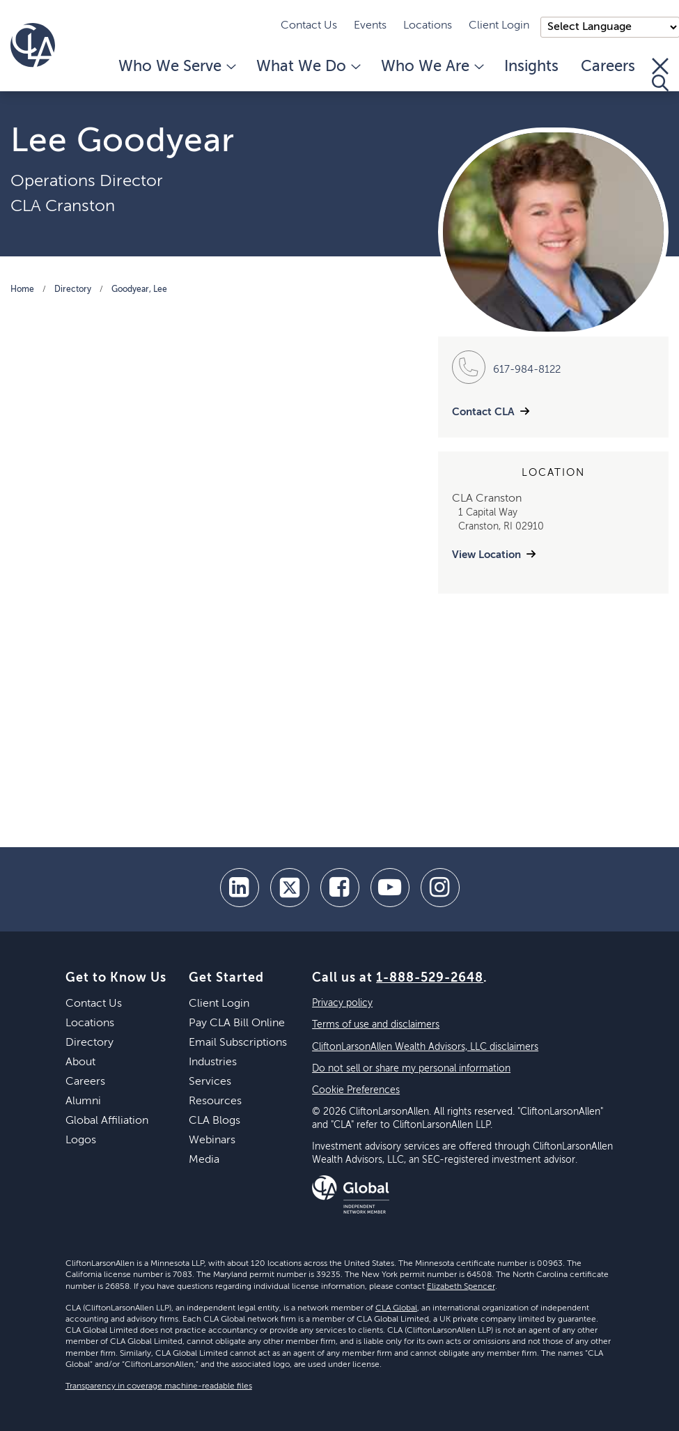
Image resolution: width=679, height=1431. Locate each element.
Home (22, 290)
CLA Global (396, 1308)
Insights (531, 67)
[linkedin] (239, 887)
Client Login (499, 25)
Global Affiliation (106, 1121)
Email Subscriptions (238, 1043)
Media (204, 1160)
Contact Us (309, 25)
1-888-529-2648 (429, 978)
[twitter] (289, 887)
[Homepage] (32, 45)
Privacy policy (342, 1003)
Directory (72, 290)
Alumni (83, 1101)
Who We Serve (176, 67)
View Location (486, 555)
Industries (213, 1062)
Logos (80, 1140)
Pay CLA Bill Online (237, 1023)
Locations (427, 25)
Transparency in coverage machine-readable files (158, 1386)
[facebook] (339, 887)
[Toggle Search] (660, 74)
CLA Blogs (214, 1121)
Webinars (212, 1140)
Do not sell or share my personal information (411, 1069)
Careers (608, 67)
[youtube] (389, 887)
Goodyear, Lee (139, 290)
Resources (215, 1101)
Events (370, 25)
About (80, 1062)
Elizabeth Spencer (461, 1287)
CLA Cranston (62, 206)
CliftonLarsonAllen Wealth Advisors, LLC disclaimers (425, 1047)
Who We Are (431, 67)
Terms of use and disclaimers (375, 1025)
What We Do (307, 67)
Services (210, 1082)
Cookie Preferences (356, 1090)
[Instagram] (440, 887)
